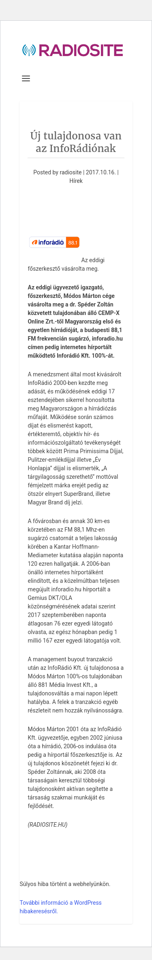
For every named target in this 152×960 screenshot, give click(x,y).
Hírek (76, 181)
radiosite (70, 172)
